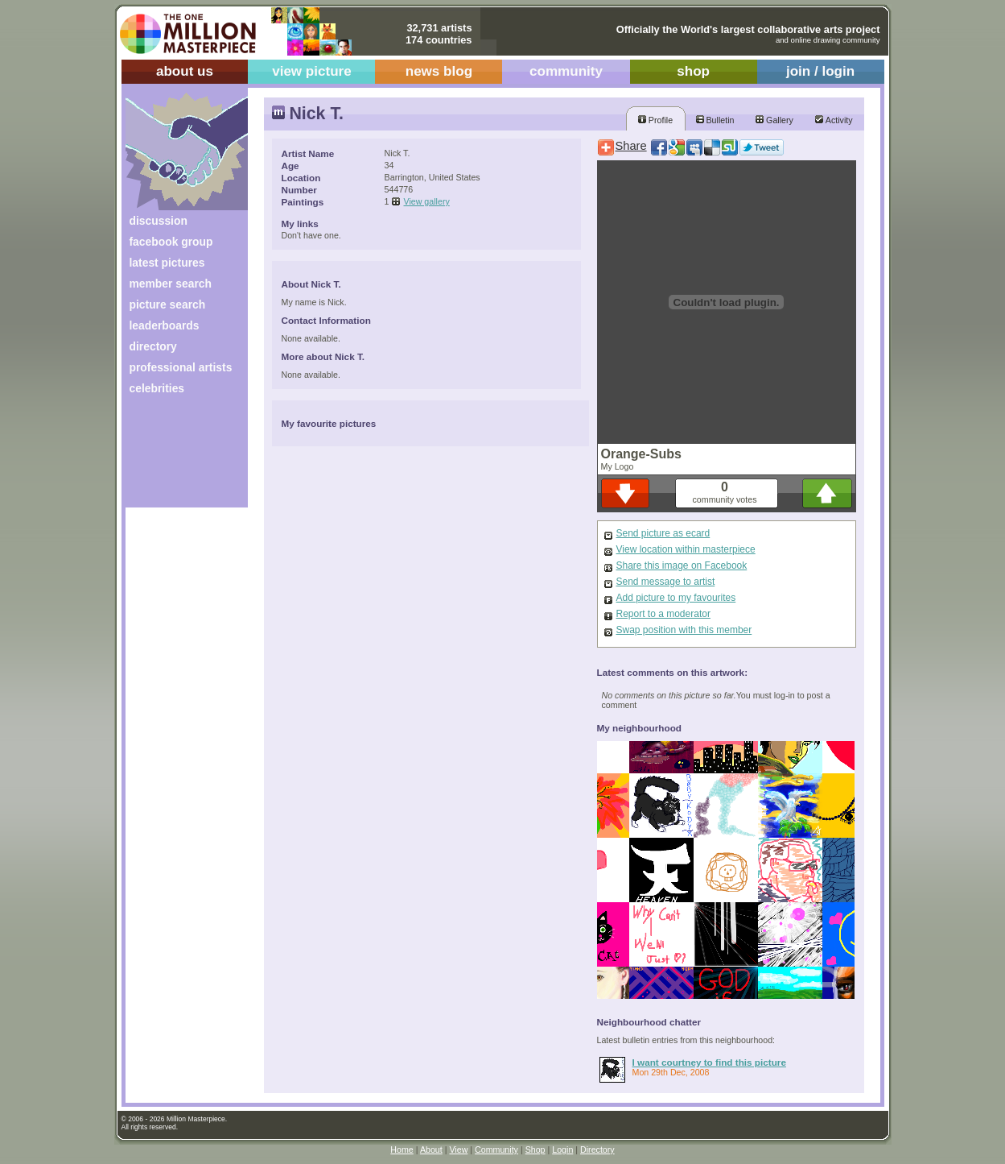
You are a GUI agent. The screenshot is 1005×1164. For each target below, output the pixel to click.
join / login (820, 71)
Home (401, 1149)
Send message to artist (665, 581)
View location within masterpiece (686, 549)
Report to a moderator (663, 613)
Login (562, 1149)
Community (496, 1149)
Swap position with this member (684, 630)
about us (184, 71)
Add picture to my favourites (676, 597)
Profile (655, 120)
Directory (597, 1149)
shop (693, 71)
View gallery (427, 201)
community (566, 71)
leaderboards (165, 325)
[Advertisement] (176, 457)
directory (153, 346)
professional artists (181, 367)
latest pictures (167, 262)
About (431, 1149)
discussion (158, 220)
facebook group (171, 241)
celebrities (157, 388)
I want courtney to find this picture (709, 1062)
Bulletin (715, 120)
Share (631, 145)
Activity (833, 120)
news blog (439, 71)
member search (171, 283)
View (458, 1149)
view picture (312, 71)
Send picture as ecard (663, 533)
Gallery (774, 120)
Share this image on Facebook (682, 565)
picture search (168, 304)
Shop (535, 1149)
